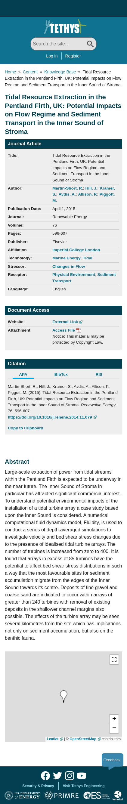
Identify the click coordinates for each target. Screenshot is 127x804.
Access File (63, 330)
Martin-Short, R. (67, 188)
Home (10, 72)
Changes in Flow (68, 266)
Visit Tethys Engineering (84, 786)
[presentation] (63, 696)
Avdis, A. (67, 194)
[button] (114, 719)
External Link (65, 322)
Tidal (87, 258)
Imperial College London (76, 250)
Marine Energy (66, 258)
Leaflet (53, 739)
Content (30, 72)
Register (73, 56)
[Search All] (63, 44)
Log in (51, 56)
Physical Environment (73, 274)
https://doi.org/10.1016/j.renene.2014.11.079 (50, 417)
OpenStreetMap (83, 739)
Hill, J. (91, 188)
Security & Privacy (38, 786)
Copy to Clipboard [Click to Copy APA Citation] (25, 428)
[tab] (27, 375)
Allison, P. (87, 194)
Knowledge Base (60, 72)
